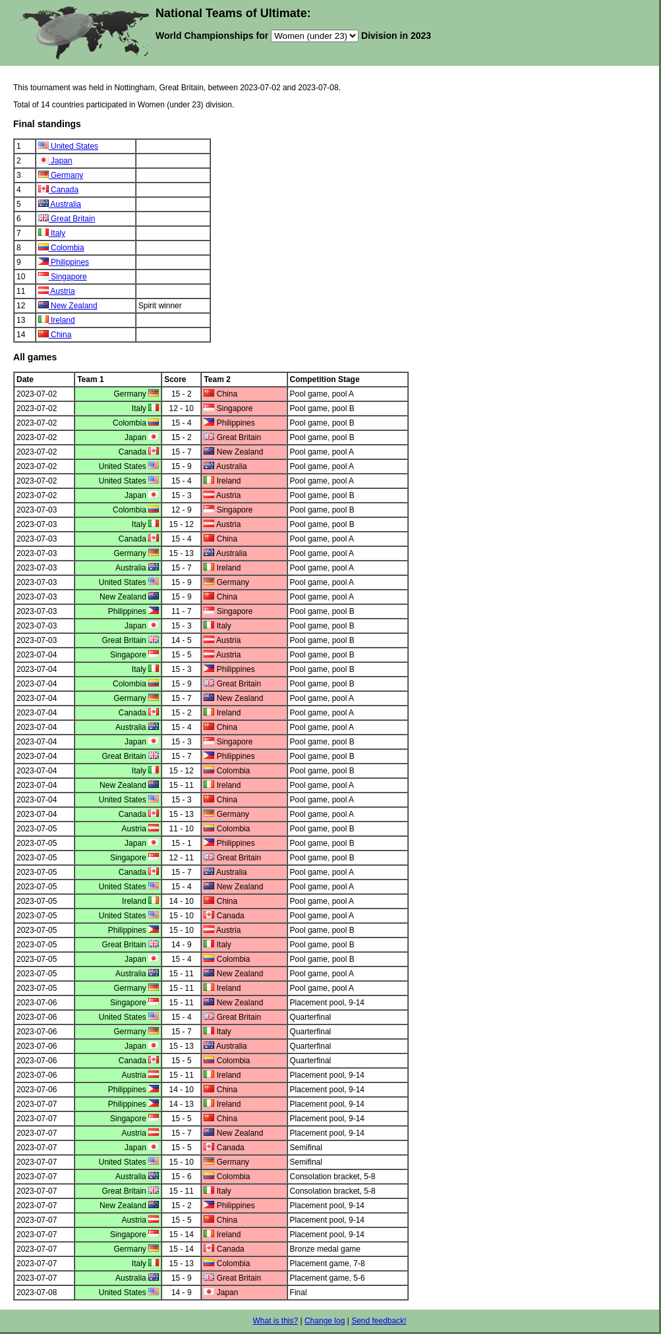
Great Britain (73, 218)
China (61, 334)
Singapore (69, 276)
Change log (324, 1320)
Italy (58, 233)
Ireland (63, 320)
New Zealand (74, 305)
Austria (62, 291)
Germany (67, 175)
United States (74, 146)
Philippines (70, 262)
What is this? (275, 1320)
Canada (64, 189)
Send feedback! (378, 1320)
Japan (61, 160)
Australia (65, 204)
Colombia (67, 247)
